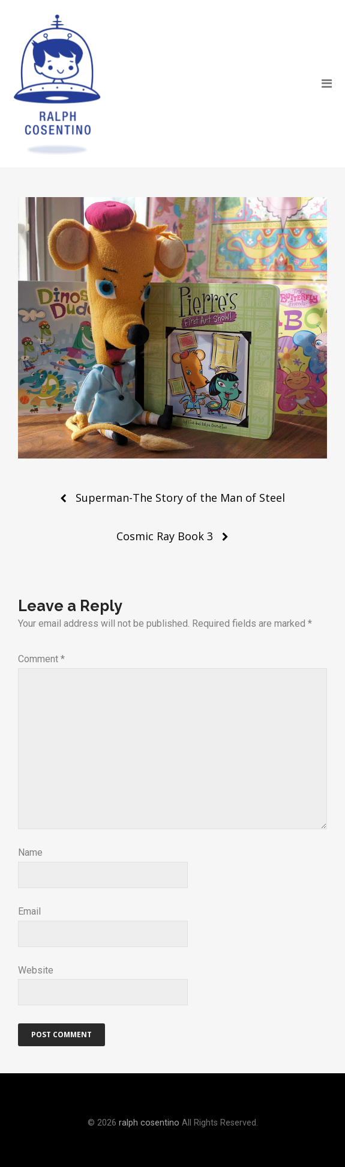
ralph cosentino (149, 1123)
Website (35, 970)
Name (30, 852)
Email (29, 911)
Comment (41, 659)
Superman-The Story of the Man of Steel (180, 497)
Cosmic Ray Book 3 (164, 536)
